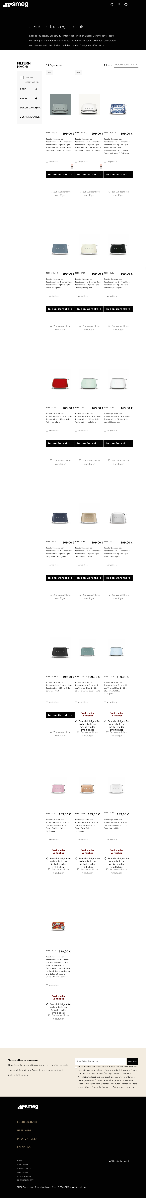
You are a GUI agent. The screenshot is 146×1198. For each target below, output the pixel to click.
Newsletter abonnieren (24, 1060)
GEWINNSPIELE (24, 1176)
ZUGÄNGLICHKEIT (25, 1180)
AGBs (19, 1160)
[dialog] (72, 166)
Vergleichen (54, 162)
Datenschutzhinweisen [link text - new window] (123, 1087)
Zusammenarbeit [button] (29, 116)
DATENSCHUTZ (24, 1168)
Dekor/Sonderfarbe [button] (29, 107)
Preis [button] (23, 89)
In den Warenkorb (60, 174)
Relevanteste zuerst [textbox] (126, 64)
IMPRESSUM (22, 1172)
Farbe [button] (23, 98)
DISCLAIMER (23, 1164)
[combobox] (126, 64)
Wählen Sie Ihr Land (118, 1161)
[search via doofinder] (112, 4)
